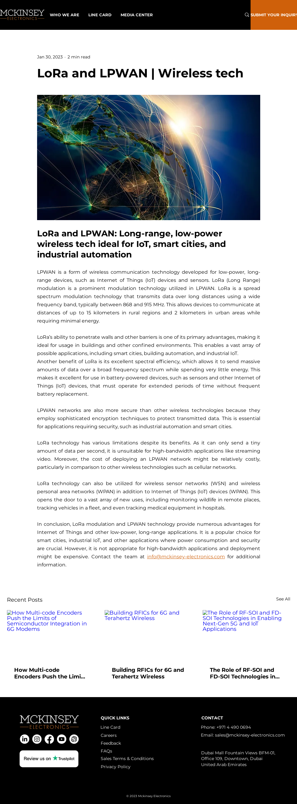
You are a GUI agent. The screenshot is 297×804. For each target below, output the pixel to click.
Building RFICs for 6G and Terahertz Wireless (148, 673)
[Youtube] (61, 739)
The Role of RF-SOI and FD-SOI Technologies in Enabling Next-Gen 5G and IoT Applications (242, 673)
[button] (136, 14)
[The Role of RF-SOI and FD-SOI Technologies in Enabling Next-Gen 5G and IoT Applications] (246, 634)
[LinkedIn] (24, 739)
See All (283, 599)
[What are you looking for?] (218, 15)
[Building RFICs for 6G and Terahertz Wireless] (148, 634)
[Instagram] (37, 739)
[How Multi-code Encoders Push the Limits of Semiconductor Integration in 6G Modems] (51, 634)
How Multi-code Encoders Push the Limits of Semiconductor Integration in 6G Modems (50, 673)
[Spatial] (74, 739)
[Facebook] (49, 739)
